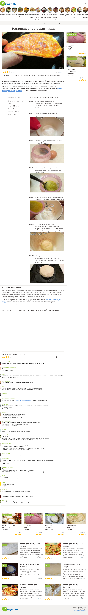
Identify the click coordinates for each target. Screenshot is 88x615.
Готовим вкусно (10, 609)
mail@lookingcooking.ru (80, 610)
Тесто (4, 545)
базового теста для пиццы (23, 400)
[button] (86, 3)
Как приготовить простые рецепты (8, 3)
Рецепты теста (71, 34)
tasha (60, 72)
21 (13, 72)
